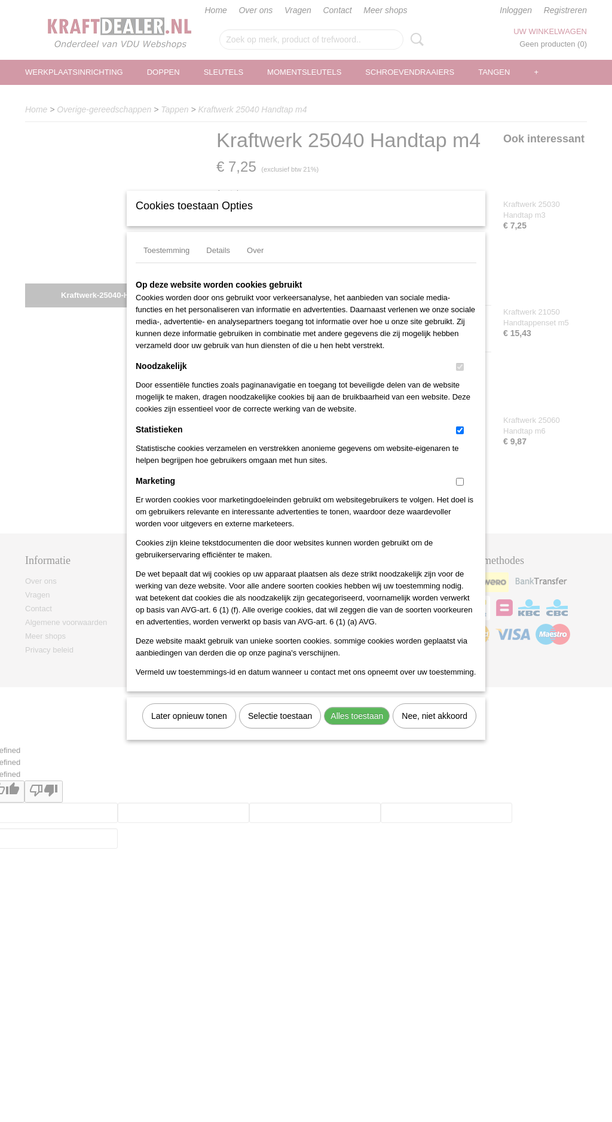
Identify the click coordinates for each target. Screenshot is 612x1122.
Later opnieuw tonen (189, 731)
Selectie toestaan (280, 731)
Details (218, 265)
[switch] (460, 382)
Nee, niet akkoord (434, 731)
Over (255, 265)
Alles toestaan (357, 731)
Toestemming (166, 265)
